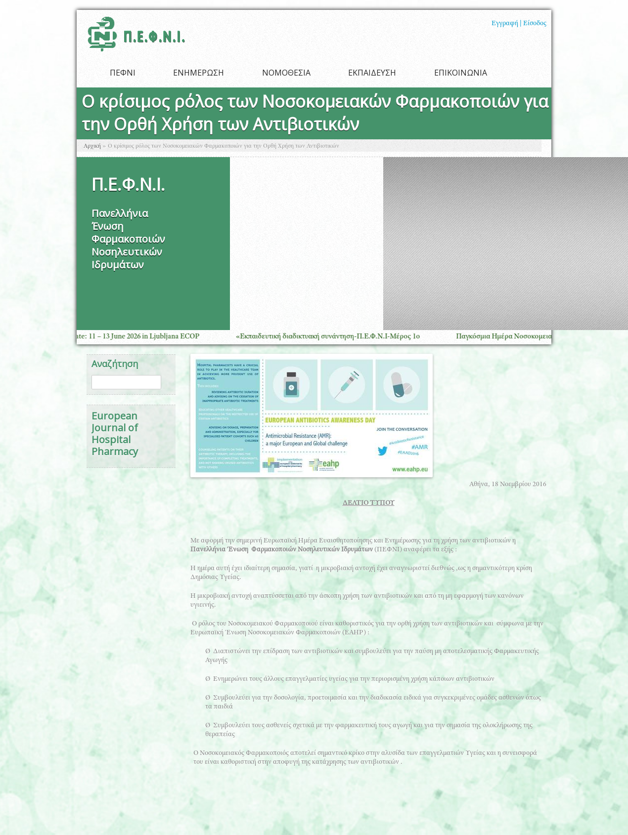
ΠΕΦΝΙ (122, 72)
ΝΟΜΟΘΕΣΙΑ (286, 72)
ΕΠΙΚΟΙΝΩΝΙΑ (460, 72)
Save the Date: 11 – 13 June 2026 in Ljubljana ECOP (126, 336)
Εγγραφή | (507, 23)
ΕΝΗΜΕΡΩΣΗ (198, 72)
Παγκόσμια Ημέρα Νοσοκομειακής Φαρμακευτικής (540, 336)
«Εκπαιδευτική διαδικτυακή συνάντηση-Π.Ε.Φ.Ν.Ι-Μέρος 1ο (333, 336)
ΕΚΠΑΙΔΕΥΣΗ (372, 72)
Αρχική (92, 146)
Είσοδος (534, 23)
